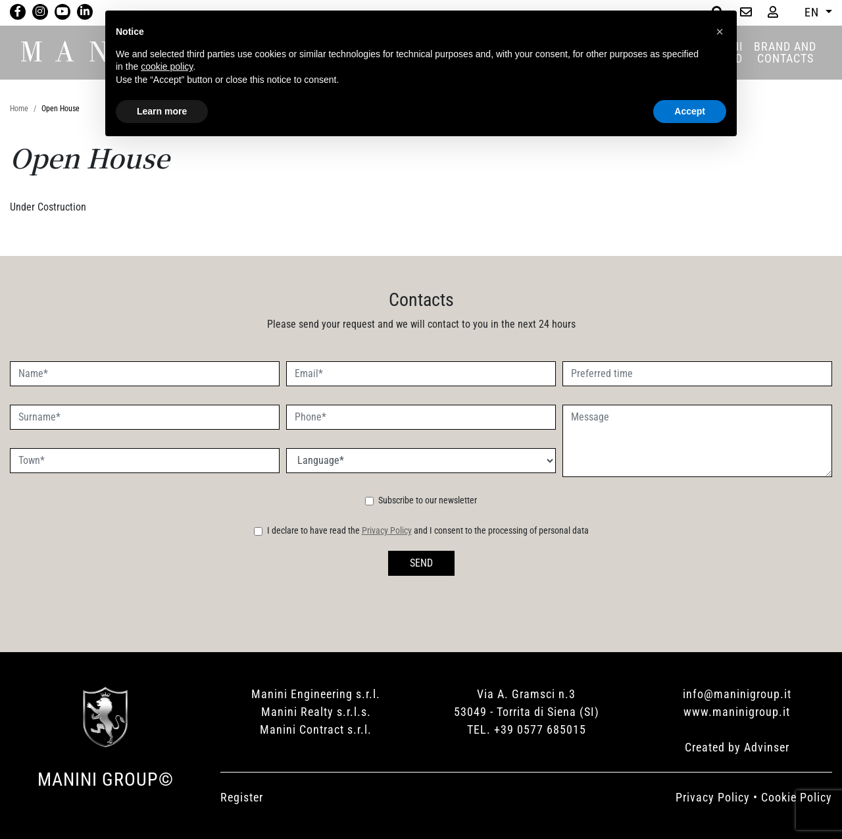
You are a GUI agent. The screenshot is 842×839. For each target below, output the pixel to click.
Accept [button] (689, 111)
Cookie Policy (796, 797)
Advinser (766, 747)
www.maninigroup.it (736, 712)
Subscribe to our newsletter (427, 500)
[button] (719, 31)
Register (241, 797)
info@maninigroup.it (737, 694)
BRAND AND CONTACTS (785, 52)
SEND (421, 563)
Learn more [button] (162, 111)
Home (19, 108)
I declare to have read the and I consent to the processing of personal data (428, 530)
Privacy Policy (387, 530)
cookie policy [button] (167, 66)
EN (813, 12)
